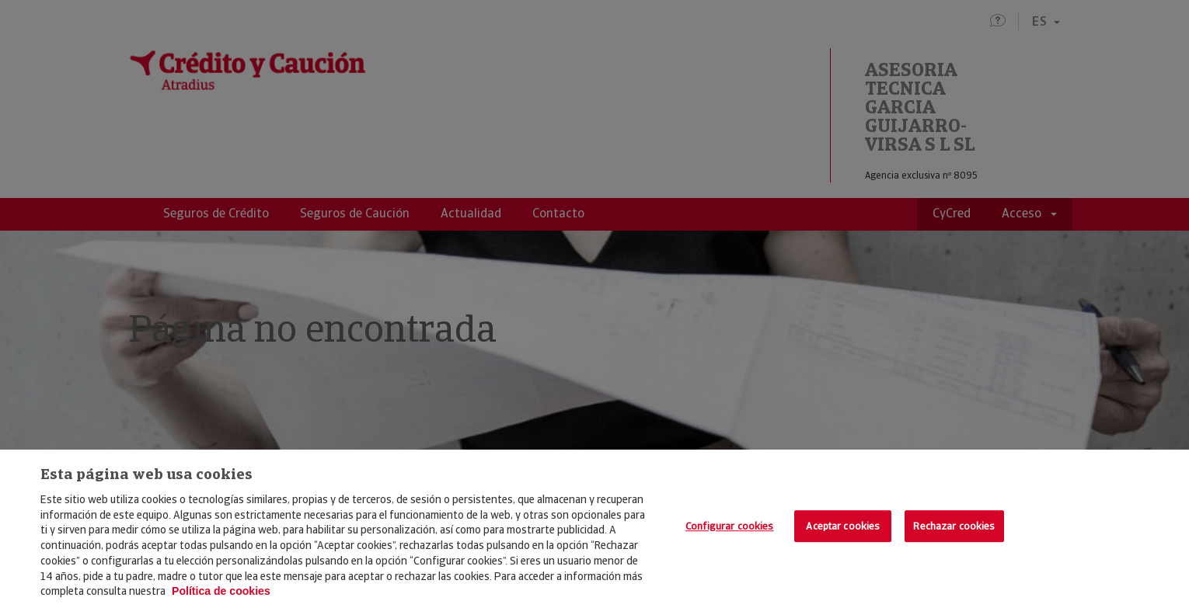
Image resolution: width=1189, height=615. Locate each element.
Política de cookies (221, 591)
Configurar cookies (729, 526)
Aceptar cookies (843, 526)
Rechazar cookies (954, 526)
